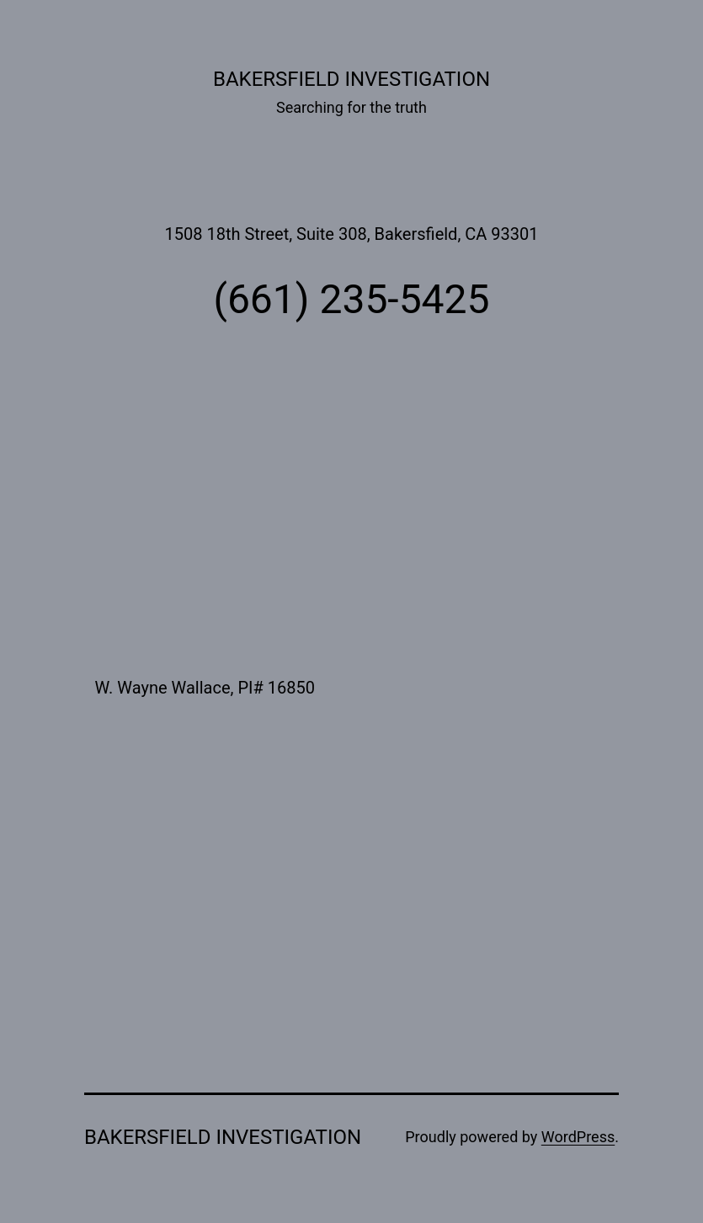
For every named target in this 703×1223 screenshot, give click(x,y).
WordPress (578, 1137)
